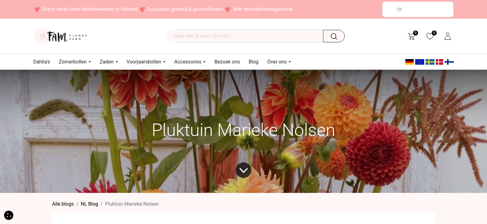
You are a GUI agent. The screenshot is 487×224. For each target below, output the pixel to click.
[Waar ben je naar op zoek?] (336, 36)
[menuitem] (43, 62)
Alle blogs (63, 204)
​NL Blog (89, 204)
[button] (8, 215)
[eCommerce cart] (411, 36)
